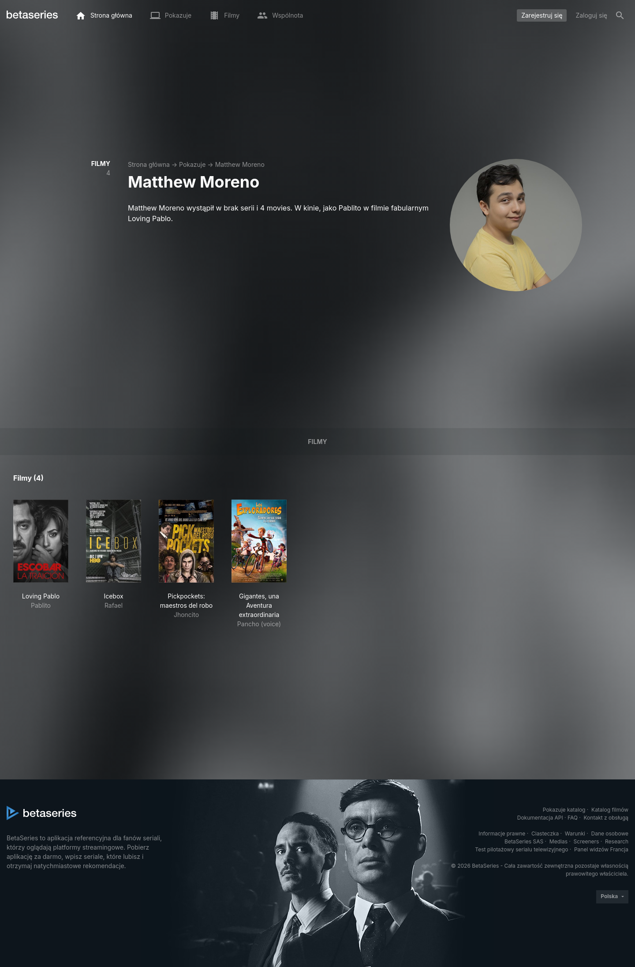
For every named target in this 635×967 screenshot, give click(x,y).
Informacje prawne (501, 833)
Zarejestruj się (541, 15)
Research (616, 841)
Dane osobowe (609, 833)
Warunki (575, 833)
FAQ (573, 817)
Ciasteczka (545, 833)
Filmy (317, 441)
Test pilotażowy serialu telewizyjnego (521, 849)
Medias (558, 841)
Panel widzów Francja (601, 849)
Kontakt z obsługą (606, 817)
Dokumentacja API (540, 817)
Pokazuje (192, 164)
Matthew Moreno (240, 164)
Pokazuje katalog (564, 809)
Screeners (586, 841)
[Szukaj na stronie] (620, 15)
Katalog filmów (609, 809)
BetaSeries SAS (523, 841)
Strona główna (149, 164)
